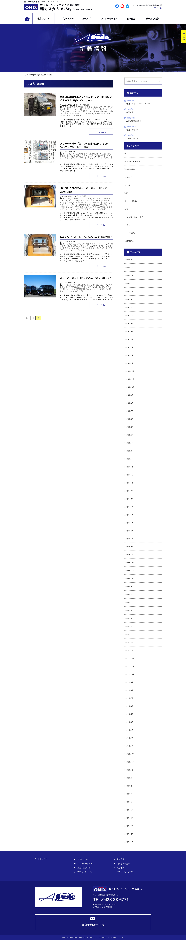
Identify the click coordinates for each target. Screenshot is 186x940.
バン (80, 243)
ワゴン (81, 106)
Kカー (69, 109)
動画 (84, 196)
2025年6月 (129, 323)
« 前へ (27, 318)
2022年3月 (129, 634)
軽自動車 (72, 286)
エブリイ (73, 106)
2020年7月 (129, 793)
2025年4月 (129, 339)
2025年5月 (129, 331)
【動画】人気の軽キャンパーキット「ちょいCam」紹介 (83, 189)
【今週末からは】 (132, 129)
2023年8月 (129, 498)
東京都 (65, 113)
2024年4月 (129, 435)
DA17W (104, 284)
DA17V (80, 286)
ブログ (78, 151)
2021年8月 (129, 690)
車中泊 (102, 109)
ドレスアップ (76, 111)
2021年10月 (129, 674)
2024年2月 (129, 450)
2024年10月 (129, 387)
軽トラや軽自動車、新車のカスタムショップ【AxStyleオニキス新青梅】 (90, 937)
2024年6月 (129, 419)
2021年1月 (129, 746)
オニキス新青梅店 (104, 153)
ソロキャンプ (68, 158)
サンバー (72, 250)
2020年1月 (129, 841)
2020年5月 (129, 809)
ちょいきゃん (86, 245)
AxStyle (66, 111)
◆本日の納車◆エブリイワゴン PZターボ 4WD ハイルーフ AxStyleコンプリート (86, 98)
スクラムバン (85, 206)
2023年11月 (129, 474)
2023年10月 (129, 482)
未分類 (127, 153)
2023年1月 (129, 554)
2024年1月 (129, 458)
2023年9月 (129, 490)
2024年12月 (129, 371)
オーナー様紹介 (82, 104)
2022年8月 (129, 594)
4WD (106, 111)
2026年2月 (129, 259)
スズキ (65, 106)
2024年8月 (129, 403)
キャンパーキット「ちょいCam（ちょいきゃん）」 (87, 278)
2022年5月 (129, 618)
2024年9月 (129, 395)
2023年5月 (129, 522)
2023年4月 (129, 530)
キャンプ (96, 198)
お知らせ (128, 177)
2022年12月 (129, 562)
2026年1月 (129, 267)
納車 (126, 209)
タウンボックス (85, 204)
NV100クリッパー (101, 204)
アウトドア (83, 153)
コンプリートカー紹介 (133, 217)
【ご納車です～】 (132, 138)
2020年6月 (129, 801)
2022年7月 (129, 602)
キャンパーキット (95, 158)
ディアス (81, 250)
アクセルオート (86, 113)
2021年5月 (129, 714)
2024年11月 (129, 379)
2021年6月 (129, 706)
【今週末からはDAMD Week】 (138, 103)
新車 (95, 106)
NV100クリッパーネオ (69, 206)
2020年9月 (129, 777)
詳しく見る (101, 131)
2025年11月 (129, 283)
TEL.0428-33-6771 (111, 899)
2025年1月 (129, 363)
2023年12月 (129, 466)
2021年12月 (129, 658)
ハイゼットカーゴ (92, 200)
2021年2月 (129, 738)
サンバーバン (74, 209)
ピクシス (63, 250)
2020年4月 (129, 817)
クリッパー (76, 248)
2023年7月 (129, 506)
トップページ (43, 859)
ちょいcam (74, 113)
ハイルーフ (76, 115)
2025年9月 (129, 299)
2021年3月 (129, 730)
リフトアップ (104, 106)
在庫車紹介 (129, 241)
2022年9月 (129, 586)
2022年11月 (129, 570)
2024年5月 (129, 427)
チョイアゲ (88, 286)
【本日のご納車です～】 (134, 121)
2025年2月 (129, 355)
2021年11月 (129, 666)
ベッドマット (81, 158)
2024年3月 (129, 442)
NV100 (85, 248)
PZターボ (67, 115)
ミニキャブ (93, 248)
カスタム (88, 106)
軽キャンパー (100, 113)
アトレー (63, 200)
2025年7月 (129, 315)
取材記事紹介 (130, 169)
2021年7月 (129, 698)
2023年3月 (129, 538)
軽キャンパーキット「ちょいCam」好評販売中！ (86, 237)
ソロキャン (101, 155)
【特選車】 (129, 112)
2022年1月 (129, 650)
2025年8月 (129, 307)
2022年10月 (129, 578)
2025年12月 (129, 275)
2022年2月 (129, 642)
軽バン (86, 111)
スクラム (66, 248)
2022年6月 (129, 610)
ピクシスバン (101, 209)
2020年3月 (129, 825)
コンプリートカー (65, 18)
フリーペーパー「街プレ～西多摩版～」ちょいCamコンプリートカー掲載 (85, 145)
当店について (43, 18)
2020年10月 (129, 769)
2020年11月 (129, 761)
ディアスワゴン (87, 209)
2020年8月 (129, 785)
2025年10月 (129, 291)
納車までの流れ (153, 18)
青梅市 (62, 155)
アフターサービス (109, 18)
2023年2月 (129, 546)
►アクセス (157, 8)
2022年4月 (129, 626)
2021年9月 (129, 682)
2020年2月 (129, 833)
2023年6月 (129, 514)
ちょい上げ (77, 109)
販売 (105, 202)
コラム (127, 225)
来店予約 (120, 868)
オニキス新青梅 (96, 111)
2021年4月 (129, 722)
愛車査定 (131, 18)
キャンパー (64, 291)
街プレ (107, 158)
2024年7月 (129, 411)
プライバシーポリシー (126, 872)
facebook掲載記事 (132, 161)
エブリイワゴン (78, 198)
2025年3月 (129, 347)
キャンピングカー (80, 202)
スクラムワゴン (99, 206)
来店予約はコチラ (93, 922)
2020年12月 (129, 754)
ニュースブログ (87, 18)
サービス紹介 (130, 233)
